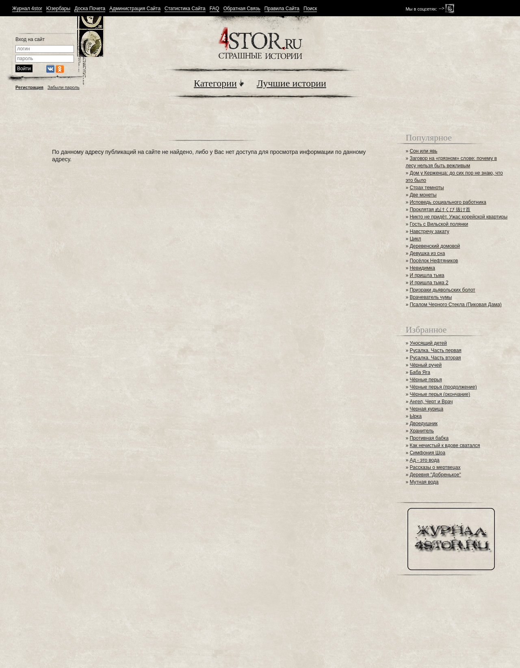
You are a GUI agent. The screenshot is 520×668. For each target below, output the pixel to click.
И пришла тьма (427, 275)
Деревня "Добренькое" (435, 475)
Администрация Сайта (134, 8)
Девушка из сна (427, 253)
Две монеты (423, 195)
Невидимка (422, 268)
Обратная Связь (241, 8)
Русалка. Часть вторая (435, 358)
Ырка (415, 416)
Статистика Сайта (185, 8)
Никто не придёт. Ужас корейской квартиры (458, 217)
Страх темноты (427, 187)
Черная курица (426, 409)
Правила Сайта (281, 8)
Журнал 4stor (27, 8)
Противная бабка (429, 438)
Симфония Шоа (427, 453)
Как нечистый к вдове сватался (445, 445)
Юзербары (58, 8)
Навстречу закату (429, 231)
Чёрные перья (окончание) (440, 394)
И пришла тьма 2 (429, 282)
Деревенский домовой (435, 246)
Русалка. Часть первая (435, 350)
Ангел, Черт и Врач (431, 401)
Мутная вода (424, 482)
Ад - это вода (424, 460)
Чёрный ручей (426, 365)
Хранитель (422, 431)
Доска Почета (89, 8)
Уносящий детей (428, 343)
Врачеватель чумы (431, 297)
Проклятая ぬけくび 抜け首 (440, 209)
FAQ (214, 8)
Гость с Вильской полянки (439, 224)
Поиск (310, 8)
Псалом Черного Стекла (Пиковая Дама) (455, 304)
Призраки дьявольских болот (442, 290)
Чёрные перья (426, 380)
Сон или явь (423, 151)
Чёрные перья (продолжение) (443, 387)
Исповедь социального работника (448, 202)
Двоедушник (424, 423)
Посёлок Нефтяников (434, 261)
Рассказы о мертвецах (435, 467)
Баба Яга (420, 372)
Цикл (415, 239)
